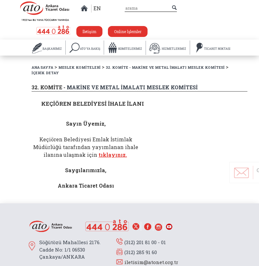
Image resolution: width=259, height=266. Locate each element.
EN (97, 8)
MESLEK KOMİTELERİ (79, 67)
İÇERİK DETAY (45, 72)
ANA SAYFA (42, 67)
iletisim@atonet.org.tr (151, 262)
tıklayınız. (113, 154)
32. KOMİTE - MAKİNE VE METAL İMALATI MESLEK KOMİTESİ (165, 67)
